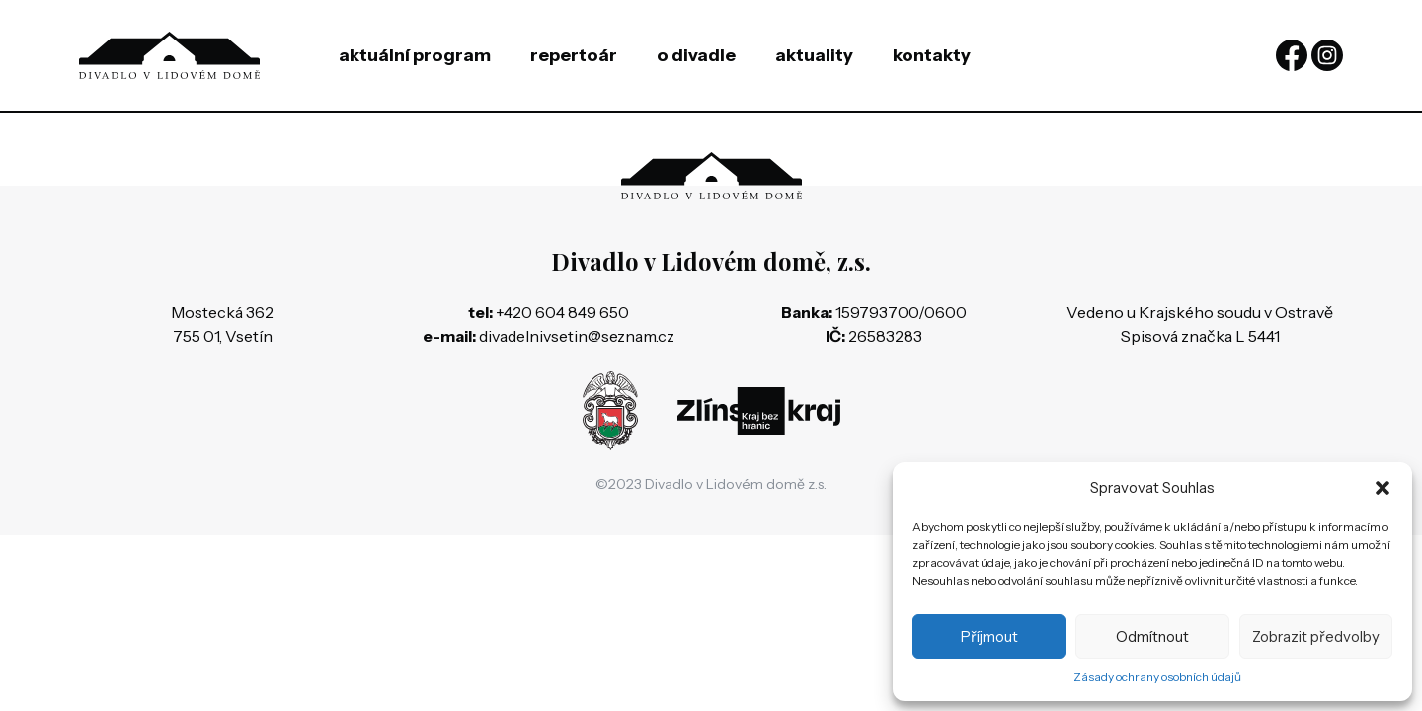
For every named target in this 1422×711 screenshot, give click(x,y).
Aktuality (814, 55)
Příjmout (989, 636)
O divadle (696, 55)
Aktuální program (415, 55)
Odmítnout (1152, 636)
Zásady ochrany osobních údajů (1157, 677)
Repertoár (573, 55)
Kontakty (932, 55)
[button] (1382, 488)
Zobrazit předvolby (1316, 636)
